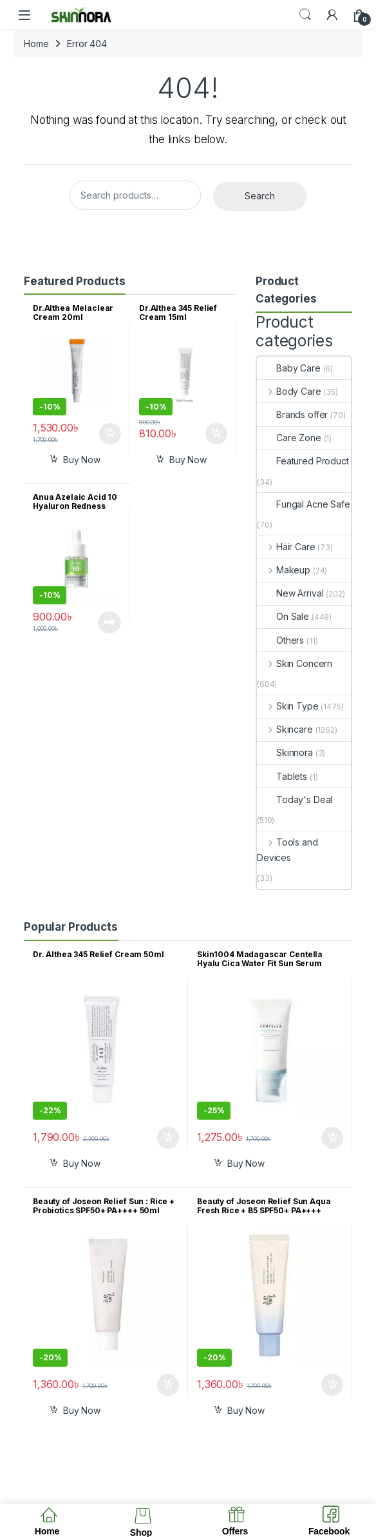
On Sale (283, 616)
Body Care (289, 391)
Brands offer (292, 414)
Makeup (283, 569)
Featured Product (303, 460)
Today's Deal (294, 799)
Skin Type (288, 705)
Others (280, 640)
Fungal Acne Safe (303, 504)
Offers (235, 1531)
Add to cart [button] (110, 434)
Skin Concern (294, 663)
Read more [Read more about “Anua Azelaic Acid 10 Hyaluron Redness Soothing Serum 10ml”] (109, 622)
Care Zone (289, 437)
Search (305, 15)
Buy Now (81, 459)
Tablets (282, 776)
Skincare (285, 729)
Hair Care (286, 546)
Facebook (329, 1531)
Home (36, 43)
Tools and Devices (287, 850)
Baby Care (289, 367)
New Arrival (290, 593)
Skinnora (285, 752)
